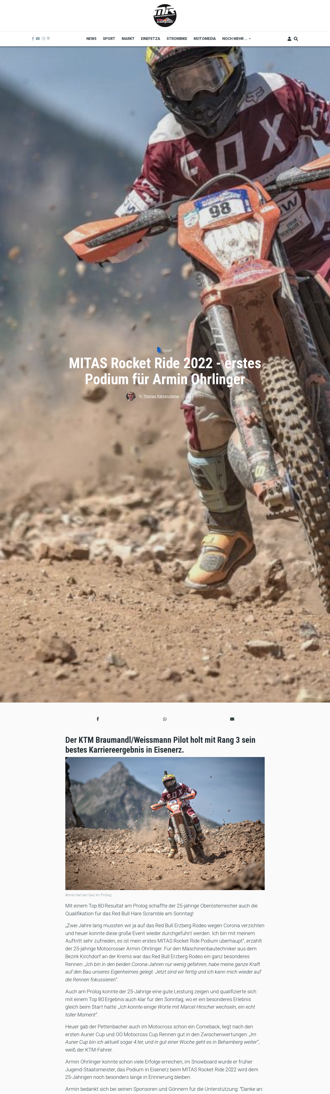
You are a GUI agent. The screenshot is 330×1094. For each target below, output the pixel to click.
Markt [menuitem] (128, 38)
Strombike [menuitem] (177, 38)
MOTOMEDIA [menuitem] (205, 38)
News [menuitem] (91, 38)
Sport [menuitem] (109, 38)
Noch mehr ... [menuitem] (235, 40)
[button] (97, 719)
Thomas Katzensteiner (161, 396)
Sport (167, 350)
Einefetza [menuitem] (150, 38)
